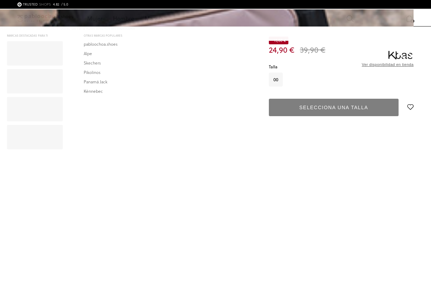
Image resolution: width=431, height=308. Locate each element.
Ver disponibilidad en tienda (388, 64)
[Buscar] (303, 18)
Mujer (95, 18)
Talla (273, 67)
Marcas (154, 18)
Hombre (123, 18)
